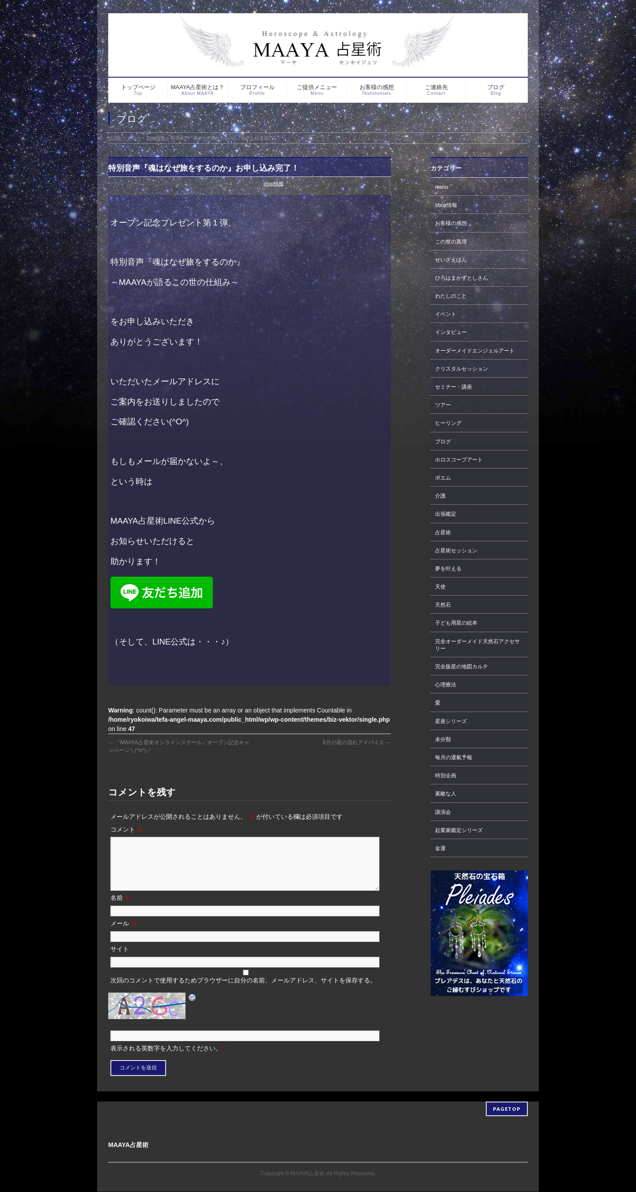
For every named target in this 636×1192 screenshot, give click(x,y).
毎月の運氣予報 (453, 757)
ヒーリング (448, 423)
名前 (120, 908)
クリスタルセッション (461, 369)
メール (123, 933)
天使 (440, 587)
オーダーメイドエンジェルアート (475, 351)
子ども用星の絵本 (456, 623)
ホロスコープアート (459, 460)
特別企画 (445, 775)
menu (441, 187)
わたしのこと (451, 296)
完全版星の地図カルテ (461, 666)
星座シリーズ (451, 721)
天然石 (443, 605)
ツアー (443, 405)
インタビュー (451, 332)
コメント (126, 829)
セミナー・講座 (453, 387)
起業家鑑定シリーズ (459, 830)
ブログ (443, 442)
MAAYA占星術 (308, 1174)
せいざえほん (451, 260)
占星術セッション (456, 550)
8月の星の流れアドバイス (357, 742)
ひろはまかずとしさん (461, 278)
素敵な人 (445, 794)
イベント (445, 314)
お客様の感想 (451, 223)
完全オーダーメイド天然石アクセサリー (477, 645)
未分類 (443, 739)
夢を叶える (448, 569)
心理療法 (445, 685)
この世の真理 (451, 242)
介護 (440, 496)
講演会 (443, 812)
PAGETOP (507, 1109)
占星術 (443, 532)
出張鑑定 (445, 514)
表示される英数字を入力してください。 (166, 1058)
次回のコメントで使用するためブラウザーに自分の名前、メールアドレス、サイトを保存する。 (243, 990)
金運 (440, 848)
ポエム (443, 478)
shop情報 (273, 183)
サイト (119, 959)
